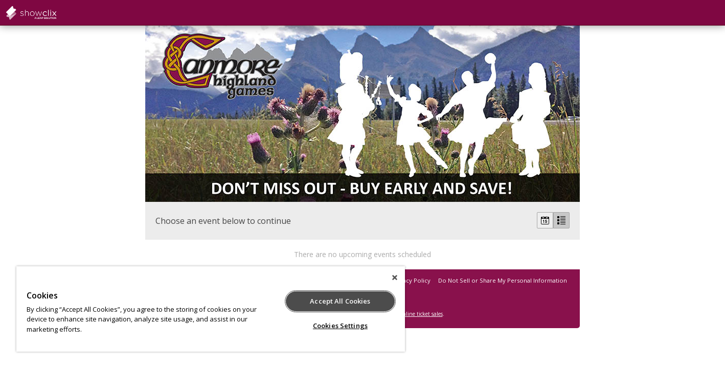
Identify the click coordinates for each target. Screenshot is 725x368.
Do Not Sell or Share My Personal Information (502, 280)
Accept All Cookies (340, 301)
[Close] (395, 277)
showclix (56, 12)
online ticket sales (421, 313)
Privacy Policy (411, 280)
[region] (210, 309)
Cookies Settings (340, 325)
